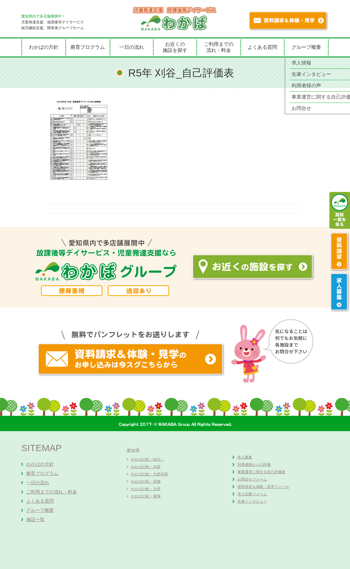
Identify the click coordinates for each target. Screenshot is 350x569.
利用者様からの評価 (254, 464)
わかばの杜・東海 (146, 496)
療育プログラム (87, 47)
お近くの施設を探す (175, 47)
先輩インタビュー (252, 501)
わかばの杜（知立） (147, 459)
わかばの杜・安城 (146, 481)
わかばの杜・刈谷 (146, 467)
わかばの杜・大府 (146, 489)
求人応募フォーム (252, 494)
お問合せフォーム (252, 479)
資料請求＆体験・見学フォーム (263, 487)
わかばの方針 (43, 47)
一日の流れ (131, 47)
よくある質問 (262, 47)
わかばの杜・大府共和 (149, 474)
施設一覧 (35, 519)
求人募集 (244, 457)
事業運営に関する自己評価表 (261, 472)
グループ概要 (306, 47)
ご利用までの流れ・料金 (218, 47)
